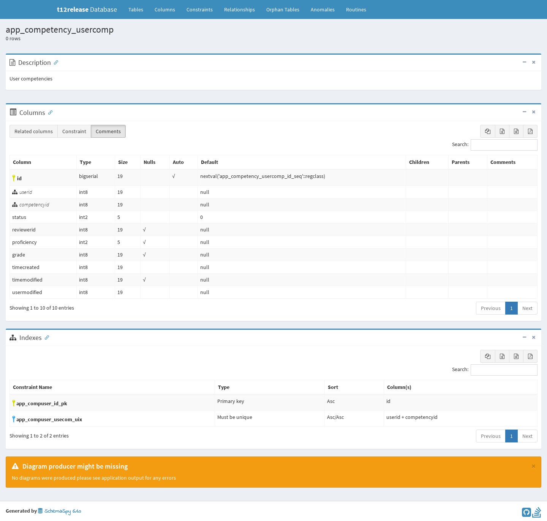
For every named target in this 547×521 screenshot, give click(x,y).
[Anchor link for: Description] (54, 61)
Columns (165, 9)
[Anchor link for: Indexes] (45, 337)
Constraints (200, 9)
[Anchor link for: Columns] (48, 112)
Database (87, 9)
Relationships (239, 9)
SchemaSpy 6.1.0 (59, 511)
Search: (495, 145)
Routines (356, 9)
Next (527, 308)
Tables (138, 9)
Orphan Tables (282, 9)
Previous (491, 308)
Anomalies (323, 9)
